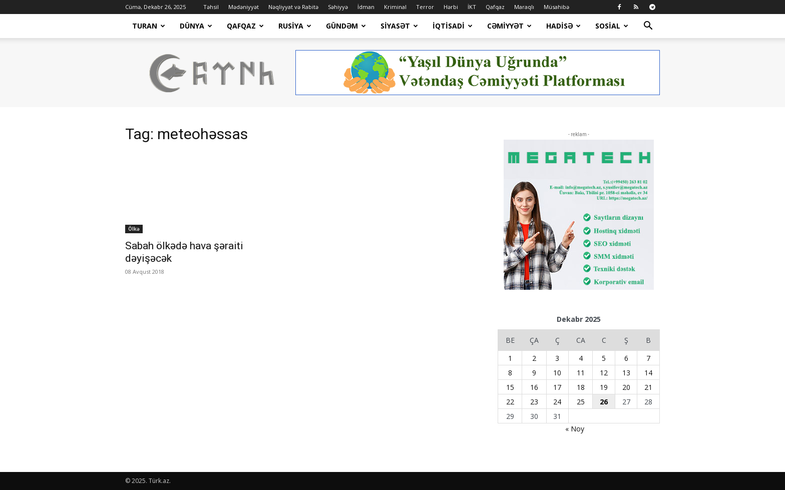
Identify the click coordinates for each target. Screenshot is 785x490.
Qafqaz (495, 7)
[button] (648, 27)
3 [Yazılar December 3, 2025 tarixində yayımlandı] (557, 358)
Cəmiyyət (509, 26)
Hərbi (451, 7)
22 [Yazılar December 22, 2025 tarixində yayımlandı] (510, 401)
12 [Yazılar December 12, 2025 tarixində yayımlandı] (604, 372)
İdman (365, 7)
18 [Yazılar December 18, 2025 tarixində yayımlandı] (581, 387)
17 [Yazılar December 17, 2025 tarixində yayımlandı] (557, 387)
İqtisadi (453, 26)
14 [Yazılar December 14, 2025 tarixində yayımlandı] (648, 372)
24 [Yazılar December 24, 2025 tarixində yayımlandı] (557, 401)
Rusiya (294, 26)
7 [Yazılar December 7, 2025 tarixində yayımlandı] (648, 358)
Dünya (196, 26)
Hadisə (563, 26)
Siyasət (399, 26)
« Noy (574, 428)
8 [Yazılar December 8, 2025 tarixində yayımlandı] (510, 372)
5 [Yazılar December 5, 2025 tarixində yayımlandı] (604, 358)
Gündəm (346, 26)
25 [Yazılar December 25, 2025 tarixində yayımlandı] (581, 401)
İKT (472, 7)
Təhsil (211, 7)
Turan (148, 26)
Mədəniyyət (243, 7)
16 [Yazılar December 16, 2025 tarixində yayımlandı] (534, 387)
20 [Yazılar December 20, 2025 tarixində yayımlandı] (626, 387)
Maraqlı (524, 7)
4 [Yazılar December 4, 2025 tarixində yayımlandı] (581, 358)
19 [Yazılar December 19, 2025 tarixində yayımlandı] (604, 387)
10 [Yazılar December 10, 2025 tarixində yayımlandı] (557, 372)
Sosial (611, 26)
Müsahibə (556, 7)
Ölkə (134, 228)
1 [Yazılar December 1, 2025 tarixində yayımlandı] (510, 358)
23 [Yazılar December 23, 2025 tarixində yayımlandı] (534, 401)
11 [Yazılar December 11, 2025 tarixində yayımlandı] (581, 372)
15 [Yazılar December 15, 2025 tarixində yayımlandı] (510, 387)
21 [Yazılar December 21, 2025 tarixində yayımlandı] (648, 387)
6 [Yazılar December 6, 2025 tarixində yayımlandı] (626, 358)
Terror (425, 7)
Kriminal (395, 7)
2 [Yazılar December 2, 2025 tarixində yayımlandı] (534, 358)
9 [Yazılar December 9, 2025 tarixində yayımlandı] (534, 372)
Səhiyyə (338, 7)
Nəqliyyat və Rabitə (293, 7)
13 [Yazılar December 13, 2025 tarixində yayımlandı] (626, 372)
